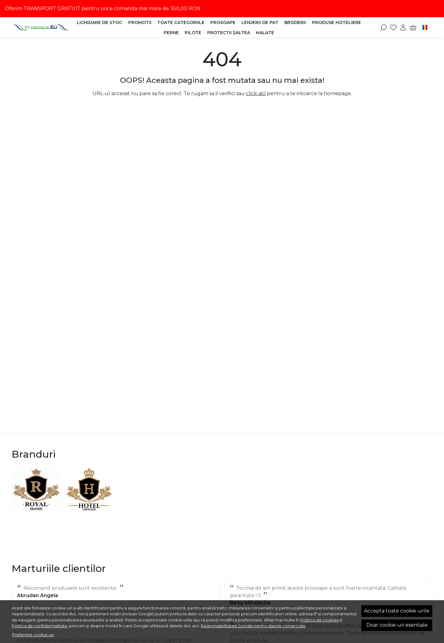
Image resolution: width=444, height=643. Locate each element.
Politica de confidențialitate (39, 625)
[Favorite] (393, 27)
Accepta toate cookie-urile (397, 611)
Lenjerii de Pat (259, 22)
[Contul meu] (403, 27)
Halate (265, 32)
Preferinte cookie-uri (33, 634)
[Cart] (413, 27)
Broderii (295, 22)
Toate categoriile (180, 22)
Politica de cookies (319, 619)
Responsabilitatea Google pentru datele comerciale (253, 625)
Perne (171, 32)
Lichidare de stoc (99, 22)
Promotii (139, 22)
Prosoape (223, 22)
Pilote (193, 32)
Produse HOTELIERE (336, 22)
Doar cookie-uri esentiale (397, 625)
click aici (256, 93)
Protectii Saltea (228, 32)
